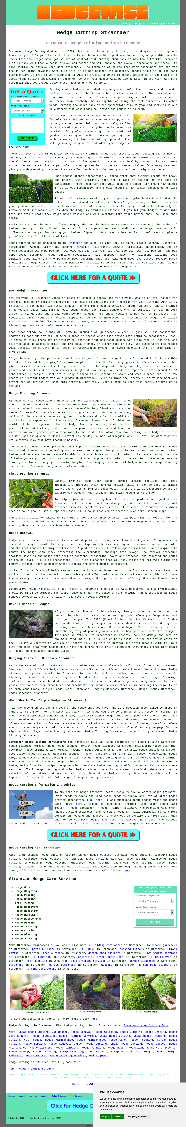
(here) (79, 804)
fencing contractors (41, 968)
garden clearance (142, 961)
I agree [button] (105, 1116)
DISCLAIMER (169, 24)
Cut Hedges (60, 1032)
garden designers (62, 964)
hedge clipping (104, 745)
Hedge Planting (93, 1047)
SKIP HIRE (87, 949)
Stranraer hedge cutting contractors (37, 742)
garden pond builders (154, 964)
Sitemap (11, 1096)
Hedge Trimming (141, 1039)
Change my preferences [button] (137, 1116)
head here (108, 819)
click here (94, 800)
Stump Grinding (71, 1051)
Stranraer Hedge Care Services (43, 879)
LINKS (134, 24)
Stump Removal (121, 1051)
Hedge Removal (81, 1032)
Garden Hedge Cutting (90, 1043)
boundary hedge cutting (99, 757)
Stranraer (75, 243)
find (20, 854)
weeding (106, 964)
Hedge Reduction (44, 1036)
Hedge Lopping (34, 1043)
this (81, 823)
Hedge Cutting (25, 1096)
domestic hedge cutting (142, 749)
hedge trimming (135, 866)
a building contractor (105, 945)
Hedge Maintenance (59, 1039)
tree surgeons (53, 953)
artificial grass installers (100, 957)
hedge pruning (67, 745)
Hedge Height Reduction (125, 1047)
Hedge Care (117, 1039)
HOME (125, 24)
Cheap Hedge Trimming (149, 1036)
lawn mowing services (161, 953)
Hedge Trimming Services (77, 1036)
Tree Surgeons (76, 1096)
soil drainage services (88, 961)
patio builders (43, 949)
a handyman (42, 957)
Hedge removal (19, 540)
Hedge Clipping (106, 1032)
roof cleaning (36, 961)
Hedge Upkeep (155, 1043)
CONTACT (155, 24)
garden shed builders (104, 953)
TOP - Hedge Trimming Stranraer (32, 1068)
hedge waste (110, 224)
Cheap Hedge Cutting (33, 1032)
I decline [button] (118, 1116)
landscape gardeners (162, 945)
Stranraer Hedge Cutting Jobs (146, 1025)
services (28, 266)
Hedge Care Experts (161, 1047)
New (36, 1096)
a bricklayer (161, 957)
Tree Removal (97, 1051)
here (161, 823)
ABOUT (144, 24)
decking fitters (132, 949)
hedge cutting (123, 97)
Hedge (13, 243)
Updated (44, 1096)
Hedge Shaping (155, 1032)
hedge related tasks (92, 769)
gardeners (16, 964)
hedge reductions (97, 753)
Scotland (139, 769)
